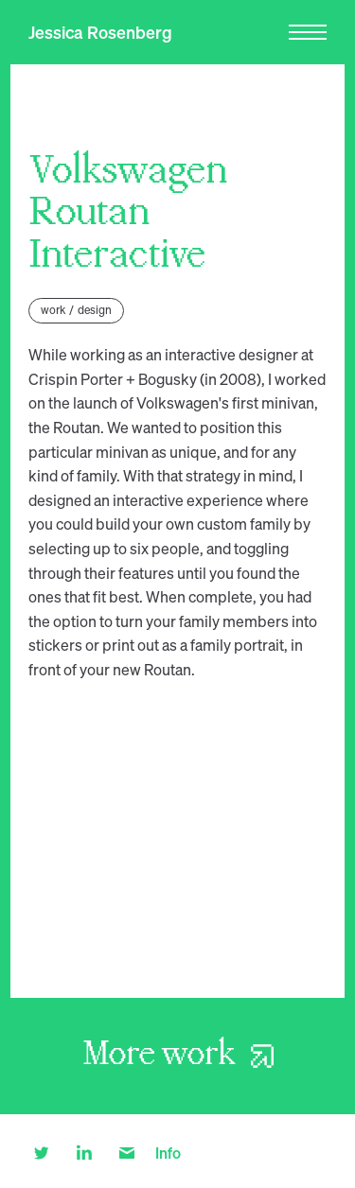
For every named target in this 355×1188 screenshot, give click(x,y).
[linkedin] (84, 1151)
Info (168, 1152)
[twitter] (42, 1151)
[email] (127, 1151)
